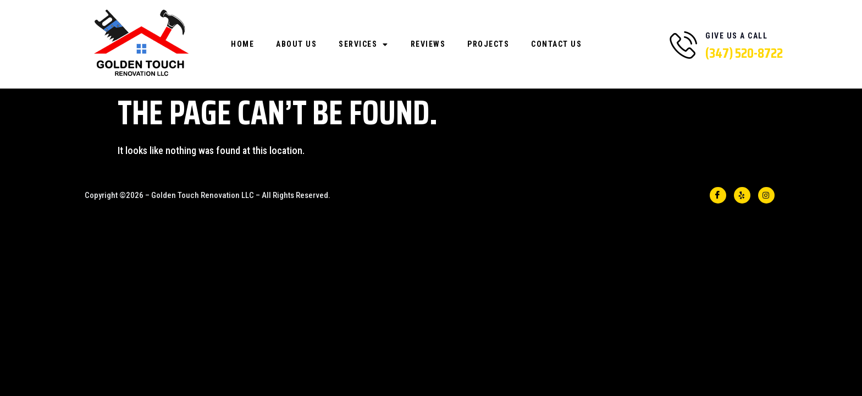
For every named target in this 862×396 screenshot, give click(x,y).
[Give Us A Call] (683, 44)
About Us (296, 44)
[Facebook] (718, 195)
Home (242, 44)
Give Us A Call (736, 35)
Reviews (428, 44)
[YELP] (742, 195)
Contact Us (556, 44)
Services (364, 44)
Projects (488, 44)
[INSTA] (766, 195)
